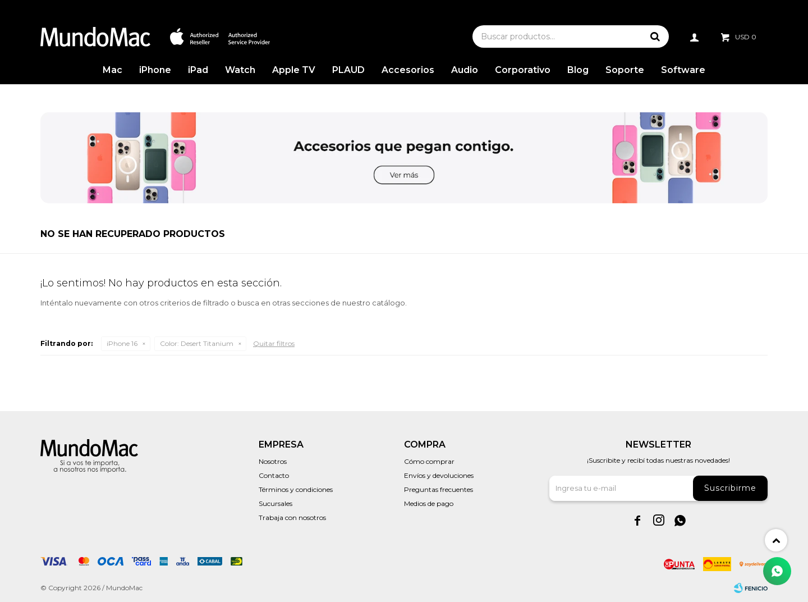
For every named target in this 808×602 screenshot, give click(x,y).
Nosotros (273, 461)
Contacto (274, 475)
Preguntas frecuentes (438, 489)
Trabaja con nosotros (292, 517)
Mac (112, 70)
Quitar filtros (274, 343)
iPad (198, 70)
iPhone (155, 70)
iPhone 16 (122, 343)
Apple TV (293, 70)
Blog (578, 70)
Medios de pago (428, 503)
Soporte (624, 70)
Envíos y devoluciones (439, 475)
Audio (464, 70)
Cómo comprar (429, 461)
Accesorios (408, 70)
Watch (240, 70)
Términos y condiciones (296, 489)
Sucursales (275, 503)
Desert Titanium (196, 343)
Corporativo (522, 70)
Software (683, 70)
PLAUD (348, 70)
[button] (655, 36)
